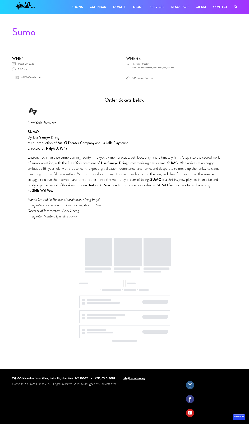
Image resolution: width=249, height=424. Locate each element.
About (138, 7)
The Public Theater (140, 64)
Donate (119, 7)
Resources (180, 7)
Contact (220, 7)
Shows (77, 7)
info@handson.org (134, 378)
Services (157, 7)
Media (201, 7)
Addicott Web (108, 384)
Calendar (98, 7)
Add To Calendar (26, 77)
